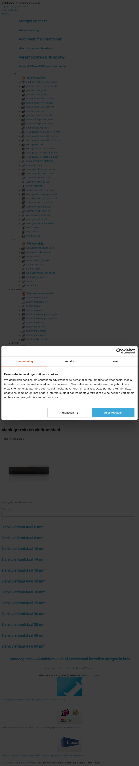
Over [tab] (115, 361)
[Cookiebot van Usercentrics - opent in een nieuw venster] (119, 351)
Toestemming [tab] (24, 361)
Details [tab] (69, 361)
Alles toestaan (113, 412)
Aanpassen (69, 412)
